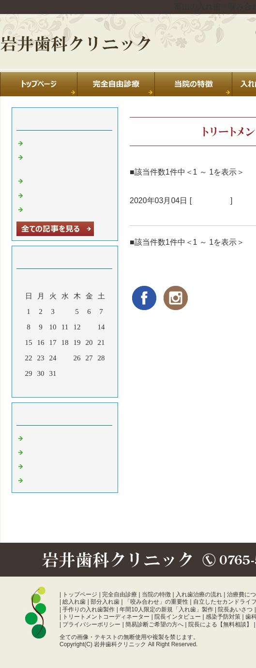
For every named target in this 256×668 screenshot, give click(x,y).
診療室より (211, 200)
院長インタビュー (177, 616)
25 (65, 358)
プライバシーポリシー (91, 624)
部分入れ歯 (105, 601)
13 (89, 327)
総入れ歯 (74, 601)
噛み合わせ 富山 (52, 479)
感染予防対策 (223, 616)
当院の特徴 (156, 594)
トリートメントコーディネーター (106, 616)
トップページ (79, 594)
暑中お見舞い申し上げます (69, 208)
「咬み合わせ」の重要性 (156, 601)
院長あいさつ (235, 609)
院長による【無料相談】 (220, 624)
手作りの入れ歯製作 (88, 609)
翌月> (83, 387)
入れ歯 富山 (45, 465)
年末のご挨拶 (48, 194)
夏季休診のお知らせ (58, 142)
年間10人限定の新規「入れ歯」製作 (166, 609)
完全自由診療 (119, 594)
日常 (33, 437)
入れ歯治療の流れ (199, 594)
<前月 (46, 387)
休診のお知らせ (51, 180)
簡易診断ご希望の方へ (154, 624)
